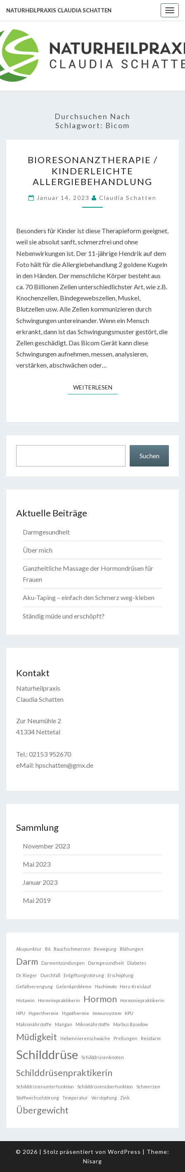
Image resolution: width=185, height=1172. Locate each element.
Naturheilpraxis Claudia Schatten (58, 10)
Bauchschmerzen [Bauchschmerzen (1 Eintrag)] (72, 949)
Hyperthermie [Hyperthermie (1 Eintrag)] (43, 1013)
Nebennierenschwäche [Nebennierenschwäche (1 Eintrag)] (85, 1038)
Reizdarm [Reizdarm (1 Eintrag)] (151, 1038)
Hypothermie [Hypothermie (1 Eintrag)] (75, 1013)
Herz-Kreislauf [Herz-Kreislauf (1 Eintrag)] (135, 986)
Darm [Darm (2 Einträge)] (27, 961)
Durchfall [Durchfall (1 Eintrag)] (50, 975)
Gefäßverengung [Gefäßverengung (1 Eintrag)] (34, 986)
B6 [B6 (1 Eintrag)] (47, 949)
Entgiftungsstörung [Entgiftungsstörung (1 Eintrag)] (84, 975)
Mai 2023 (36, 864)
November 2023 (46, 846)
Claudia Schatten (128, 197)
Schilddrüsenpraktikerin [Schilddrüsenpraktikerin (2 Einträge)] (64, 1072)
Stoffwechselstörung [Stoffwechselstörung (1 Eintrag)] (37, 1097)
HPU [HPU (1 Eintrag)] (20, 1013)
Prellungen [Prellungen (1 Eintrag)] (126, 1038)
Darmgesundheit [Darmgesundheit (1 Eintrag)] (106, 963)
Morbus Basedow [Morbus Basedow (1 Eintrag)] (130, 1024)
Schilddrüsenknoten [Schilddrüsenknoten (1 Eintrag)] (102, 1057)
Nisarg (92, 1161)
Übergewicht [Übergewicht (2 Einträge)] (42, 1110)
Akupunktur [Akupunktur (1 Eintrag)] (29, 949)
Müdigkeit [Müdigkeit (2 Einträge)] (36, 1036)
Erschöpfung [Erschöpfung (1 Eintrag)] (120, 975)
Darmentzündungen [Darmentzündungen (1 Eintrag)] (63, 963)
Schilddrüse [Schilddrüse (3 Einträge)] (47, 1054)
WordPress (124, 1151)
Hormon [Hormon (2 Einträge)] (100, 998)
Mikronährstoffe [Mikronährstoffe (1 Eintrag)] (93, 1024)
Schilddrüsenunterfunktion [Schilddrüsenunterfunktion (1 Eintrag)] (45, 1086)
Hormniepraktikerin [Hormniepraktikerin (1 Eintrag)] (59, 1000)
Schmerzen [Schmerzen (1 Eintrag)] (148, 1086)
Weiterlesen (95, 387)
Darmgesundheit (46, 532)
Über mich (37, 550)
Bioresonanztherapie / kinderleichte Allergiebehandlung (93, 170)
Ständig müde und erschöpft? (63, 616)
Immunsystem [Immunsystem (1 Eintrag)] (106, 1013)
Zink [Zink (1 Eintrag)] (125, 1097)
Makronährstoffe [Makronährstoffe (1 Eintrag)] (34, 1024)
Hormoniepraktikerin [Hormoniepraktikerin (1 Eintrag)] (142, 1000)
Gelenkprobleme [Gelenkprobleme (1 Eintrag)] (74, 986)
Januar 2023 (40, 882)
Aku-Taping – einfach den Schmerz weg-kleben (88, 597)
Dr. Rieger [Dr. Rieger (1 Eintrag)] (26, 975)
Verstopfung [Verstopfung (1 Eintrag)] (104, 1097)
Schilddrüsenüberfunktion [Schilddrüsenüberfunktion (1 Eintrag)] (105, 1086)
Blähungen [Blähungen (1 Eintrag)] (131, 949)
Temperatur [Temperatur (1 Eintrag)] (75, 1097)
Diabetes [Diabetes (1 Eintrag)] (136, 963)
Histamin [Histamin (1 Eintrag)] (25, 1000)
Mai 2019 (36, 900)
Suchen (149, 455)
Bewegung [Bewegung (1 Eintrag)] (105, 949)
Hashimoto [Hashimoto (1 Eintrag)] (105, 986)
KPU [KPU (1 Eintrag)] (129, 1013)
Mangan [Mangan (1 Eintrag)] (63, 1024)
